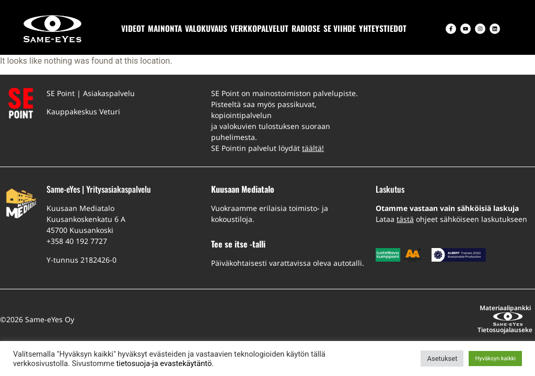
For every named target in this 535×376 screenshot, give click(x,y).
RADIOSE (306, 28)
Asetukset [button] (442, 358)
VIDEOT (133, 28)
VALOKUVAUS (206, 28)
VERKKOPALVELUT (259, 28)
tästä (405, 219)
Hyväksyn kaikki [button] (495, 358)
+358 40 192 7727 (76, 241)
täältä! (313, 148)
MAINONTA (165, 28)
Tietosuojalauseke (435, 307)
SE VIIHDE (339, 28)
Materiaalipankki (366, 307)
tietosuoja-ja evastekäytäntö (164, 363)
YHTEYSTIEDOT (382, 28)
